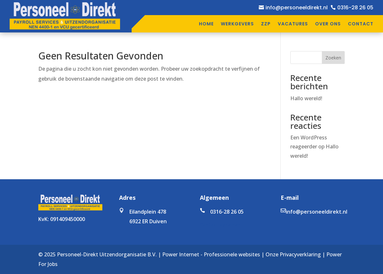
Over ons (328, 24)
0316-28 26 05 (355, 7)
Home (206, 24)
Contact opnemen (220, 225)
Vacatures (293, 24)
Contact (360, 24)
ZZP (266, 24)
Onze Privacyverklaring (293, 254)
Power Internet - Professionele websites (211, 254)
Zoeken (333, 58)
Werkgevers (237, 24)
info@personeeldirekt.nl (297, 7)
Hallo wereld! (306, 98)
